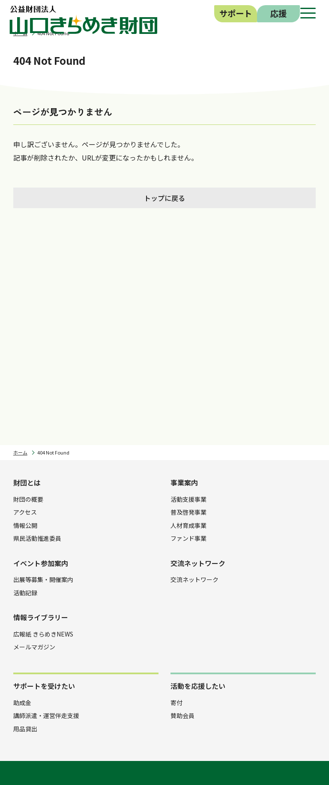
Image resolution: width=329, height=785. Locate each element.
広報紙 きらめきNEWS (43, 634)
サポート (235, 13)
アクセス (25, 512)
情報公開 (25, 525)
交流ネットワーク (194, 579)
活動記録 (25, 592)
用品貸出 (25, 728)
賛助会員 (182, 715)
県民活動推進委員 (37, 538)
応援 (278, 13)
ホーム (20, 452)
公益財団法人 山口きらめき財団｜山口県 (83, 20)
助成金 (22, 702)
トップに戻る (164, 198)
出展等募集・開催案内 (43, 579)
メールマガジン (34, 647)
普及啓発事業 (188, 512)
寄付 (176, 702)
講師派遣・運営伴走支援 (46, 715)
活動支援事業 (188, 499)
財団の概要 (28, 499)
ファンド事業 (188, 538)
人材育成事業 (188, 525)
